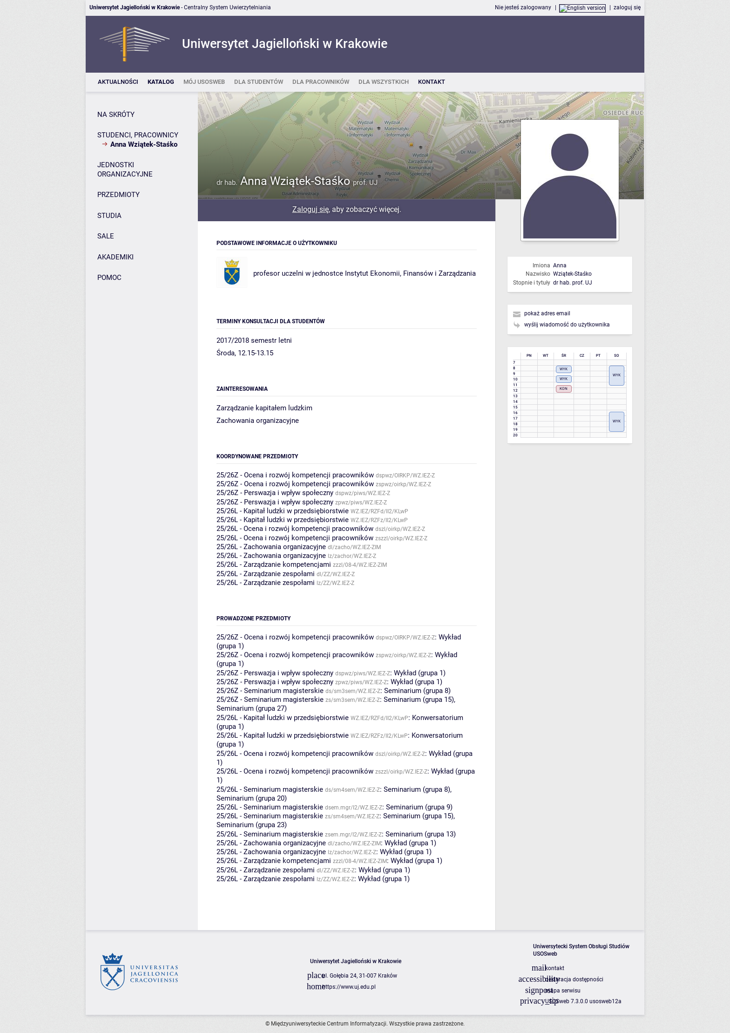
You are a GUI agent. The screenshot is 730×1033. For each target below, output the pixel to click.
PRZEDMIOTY (118, 194)
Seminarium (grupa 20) (251, 798)
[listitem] (118, 82)
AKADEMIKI (115, 257)
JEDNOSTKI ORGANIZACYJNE (125, 169)
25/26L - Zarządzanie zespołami (265, 574)
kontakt (554, 968)
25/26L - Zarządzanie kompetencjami (273, 564)
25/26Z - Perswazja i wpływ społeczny (274, 493)
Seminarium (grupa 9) (419, 807)
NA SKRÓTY (116, 114)
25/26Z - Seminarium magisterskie (270, 690)
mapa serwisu (563, 990)
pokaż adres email (547, 313)
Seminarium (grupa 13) (420, 834)
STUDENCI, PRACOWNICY (137, 135)
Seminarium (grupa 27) (251, 708)
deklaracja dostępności (574, 979)
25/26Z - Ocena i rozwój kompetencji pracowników (295, 475)
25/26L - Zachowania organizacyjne (271, 547)
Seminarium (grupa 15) (419, 699)
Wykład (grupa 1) (420, 673)
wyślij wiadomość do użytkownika (567, 324)
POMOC (109, 277)
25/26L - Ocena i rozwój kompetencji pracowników (294, 528)
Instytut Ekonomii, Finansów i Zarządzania (410, 273)
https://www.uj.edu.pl (349, 987)
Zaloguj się (310, 209)
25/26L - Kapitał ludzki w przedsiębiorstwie (282, 511)
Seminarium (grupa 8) (417, 690)
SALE (105, 236)
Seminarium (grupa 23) (251, 825)
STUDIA (109, 215)
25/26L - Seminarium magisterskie (269, 789)
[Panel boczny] (142, 511)
